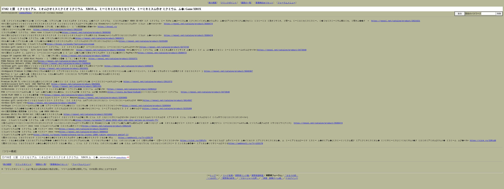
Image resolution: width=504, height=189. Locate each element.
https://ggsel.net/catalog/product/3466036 (66, 64)
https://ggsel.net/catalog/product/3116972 (84, 132)
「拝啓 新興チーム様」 (272, 182)
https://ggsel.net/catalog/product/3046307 (230, 72)
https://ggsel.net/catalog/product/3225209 (146, 41)
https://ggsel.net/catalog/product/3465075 (128, 66)
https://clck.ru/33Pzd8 (490, 144)
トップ (213, 179)
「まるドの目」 (291, 179)
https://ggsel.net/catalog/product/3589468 (100, 49)
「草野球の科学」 (228, 182)
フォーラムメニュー (286, 3)
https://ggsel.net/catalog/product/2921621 (401, 20)
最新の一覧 (246, 3)
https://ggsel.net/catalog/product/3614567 (167, 104)
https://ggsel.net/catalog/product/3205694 (148, 109)
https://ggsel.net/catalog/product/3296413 (134, 92)
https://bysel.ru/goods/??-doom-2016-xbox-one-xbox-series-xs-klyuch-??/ (118, 124)
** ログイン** (292, 182)
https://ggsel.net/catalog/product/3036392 (87, 32)
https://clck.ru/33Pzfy (197, 144)
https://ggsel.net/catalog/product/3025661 (75, 86)
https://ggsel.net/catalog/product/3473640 (284, 49)
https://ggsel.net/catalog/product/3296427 (86, 55)
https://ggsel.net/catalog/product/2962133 (107, 130)
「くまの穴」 (212, 182)
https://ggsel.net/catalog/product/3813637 (62, 61)
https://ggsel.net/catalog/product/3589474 (188, 23)
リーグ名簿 (228, 179)
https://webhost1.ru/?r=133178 (137, 141)
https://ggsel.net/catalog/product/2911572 (149, 83)
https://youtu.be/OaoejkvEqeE (126, 95)
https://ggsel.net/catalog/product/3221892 (88, 118)
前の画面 (213, 3)
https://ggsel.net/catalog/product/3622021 (63, 69)
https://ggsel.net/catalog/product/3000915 (84, 135)
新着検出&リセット (264, 3)
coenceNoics (25, 12)
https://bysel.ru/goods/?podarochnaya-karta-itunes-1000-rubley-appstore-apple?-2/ (81, 138)
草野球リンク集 (242, 179)
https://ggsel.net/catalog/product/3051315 (76, 89)
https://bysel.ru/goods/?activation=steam (71, 44)
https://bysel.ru (109, 26)
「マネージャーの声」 (249, 182)
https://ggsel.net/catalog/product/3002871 (101, 38)
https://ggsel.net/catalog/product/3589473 (163, 52)
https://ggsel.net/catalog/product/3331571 (113, 58)
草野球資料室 (257, 179)
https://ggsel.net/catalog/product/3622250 (58, 29)
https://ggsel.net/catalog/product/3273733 (164, 46)
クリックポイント (229, 3)
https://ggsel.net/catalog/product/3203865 (102, 101)
